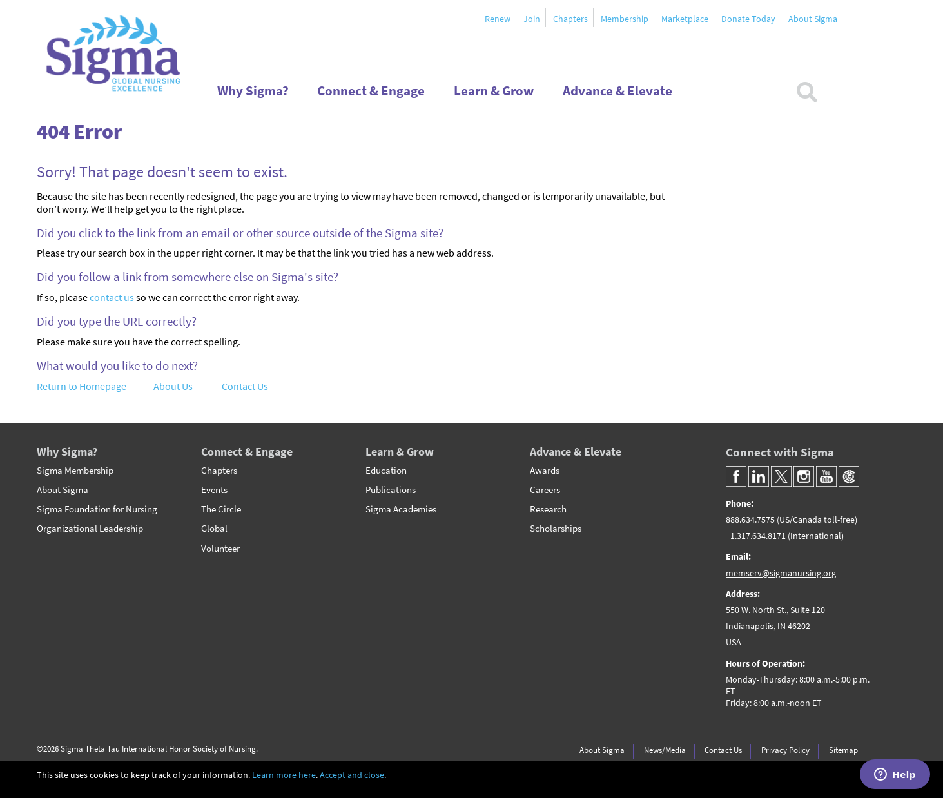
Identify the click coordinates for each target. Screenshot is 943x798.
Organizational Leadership (90, 528)
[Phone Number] (803, 519)
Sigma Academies (400, 509)
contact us (112, 297)
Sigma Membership (75, 470)
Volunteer (220, 548)
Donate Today (748, 18)
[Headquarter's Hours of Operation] (803, 691)
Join (531, 18)
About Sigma (812, 18)
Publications (390, 490)
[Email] (803, 564)
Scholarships (555, 528)
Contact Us (245, 386)
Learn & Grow (399, 451)
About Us (173, 386)
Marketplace (684, 18)
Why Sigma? (67, 451)
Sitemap (843, 749)
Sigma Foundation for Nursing (97, 509)
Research (548, 509)
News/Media (665, 749)
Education (386, 470)
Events (214, 490)
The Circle (221, 509)
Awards (544, 470)
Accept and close (352, 775)
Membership (624, 18)
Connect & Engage (247, 451)
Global (214, 528)
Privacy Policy (785, 749)
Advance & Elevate (575, 451)
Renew (497, 18)
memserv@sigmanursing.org (781, 573)
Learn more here (284, 775)
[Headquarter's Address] (803, 656)
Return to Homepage (81, 386)
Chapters (570, 18)
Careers (545, 490)
